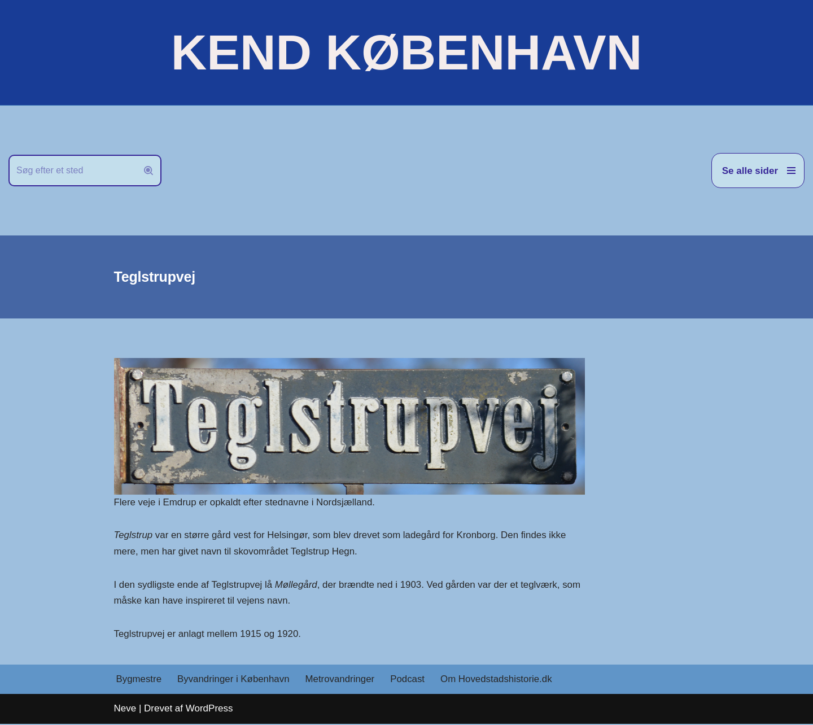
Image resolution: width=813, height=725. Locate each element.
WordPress (209, 709)
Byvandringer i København (234, 680)
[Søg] (72, 170)
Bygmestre (139, 680)
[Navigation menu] (758, 170)
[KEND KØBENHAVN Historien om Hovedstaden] (406, 52)
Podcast (409, 680)
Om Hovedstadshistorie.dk (499, 680)
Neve (125, 709)
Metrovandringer (342, 680)
